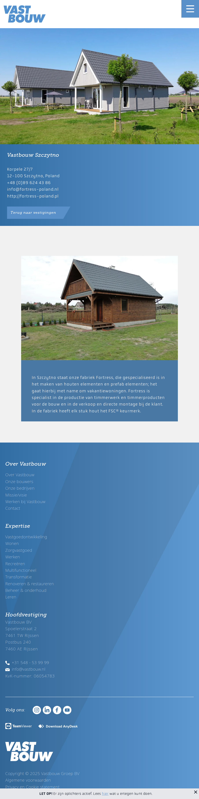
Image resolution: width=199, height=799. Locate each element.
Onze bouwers (19, 481)
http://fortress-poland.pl (33, 196)
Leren (10, 597)
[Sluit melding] (195, 791)
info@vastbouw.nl (25, 669)
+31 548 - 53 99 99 (27, 662)
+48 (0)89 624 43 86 (29, 182)
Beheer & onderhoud (25, 590)
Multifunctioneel (20, 570)
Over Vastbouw (19, 475)
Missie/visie (16, 495)
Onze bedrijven (20, 488)
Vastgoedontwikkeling (26, 537)
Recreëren (15, 563)
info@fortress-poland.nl (33, 189)
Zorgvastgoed (18, 550)
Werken (12, 557)
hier (105, 793)
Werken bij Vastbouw (25, 501)
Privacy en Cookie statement (32, 787)
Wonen (12, 543)
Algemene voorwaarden (28, 780)
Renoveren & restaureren (29, 584)
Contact (12, 508)
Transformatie (18, 577)
